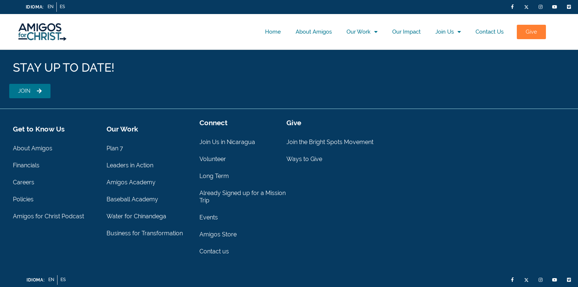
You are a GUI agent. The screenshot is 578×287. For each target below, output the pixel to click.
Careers (23, 182)
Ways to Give (304, 159)
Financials (26, 165)
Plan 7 (115, 148)
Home (273, 31)
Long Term (214, 176)
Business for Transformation (145, 233)
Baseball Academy (132, 199)
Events (208, 217)
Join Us (448, 31)
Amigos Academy (131, 182)
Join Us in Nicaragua (227, 142)
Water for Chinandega (136, 216)
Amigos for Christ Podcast (48, 216)
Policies (23, 199)
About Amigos (314, 31)
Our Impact (406, 31)
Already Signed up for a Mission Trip (242, 196)
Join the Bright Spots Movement (329, 142)
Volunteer (212, 159)
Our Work (362, 31)
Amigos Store (218, 234)
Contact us (490, 31)
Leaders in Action (130, 165)
